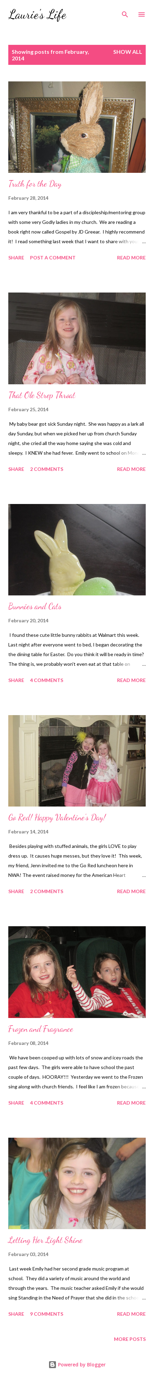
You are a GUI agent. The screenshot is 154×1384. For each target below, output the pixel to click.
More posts (130, 1339)
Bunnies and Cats (34, 606)
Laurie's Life (37, 14)
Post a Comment (53, 257)
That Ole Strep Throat (41, 395)
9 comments (46, 1314)
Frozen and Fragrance (40, 1029)
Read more (131, 257)
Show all (127, 51)
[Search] (125, 12)
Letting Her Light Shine (45, 1240)
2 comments (46, 469)
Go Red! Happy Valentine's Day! (57, 817)
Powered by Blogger (77, 1364)
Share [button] (16, 257)
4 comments (46, 680)
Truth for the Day (34, 184)
